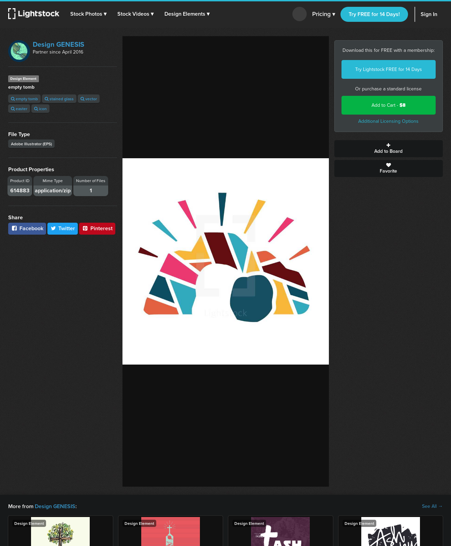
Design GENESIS (58, 44)
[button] (88, 14)
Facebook (27, 228)
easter (19, 109)
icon (40, 109)
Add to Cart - (389, 105)
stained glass (59, 99)
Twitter (62, 228)
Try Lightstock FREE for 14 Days (388, 69)
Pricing (323, 14)
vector (89, 99)
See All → (432, 506)
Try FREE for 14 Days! (374, 14)
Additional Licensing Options (388, 121)
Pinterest (97, 228)
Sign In (429, 14)
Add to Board (389, 148)
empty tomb (24, 99)
